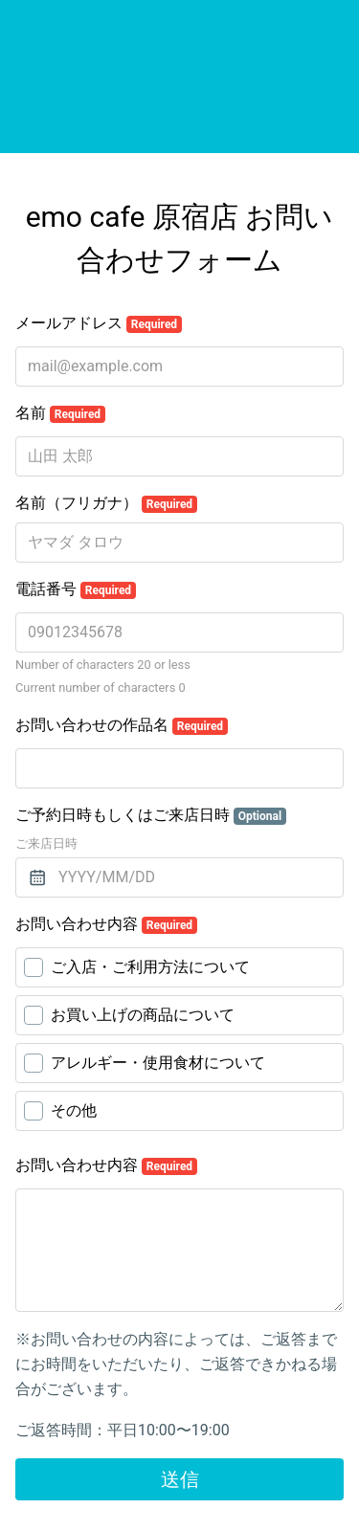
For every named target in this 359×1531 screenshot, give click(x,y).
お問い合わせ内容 (106, 924)
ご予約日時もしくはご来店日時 (150, 815)
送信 (180, 1479)
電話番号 (75, 589)
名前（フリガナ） (106, 503)
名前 (60, 413)
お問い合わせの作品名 (121, 725)
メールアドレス (98, 323)
